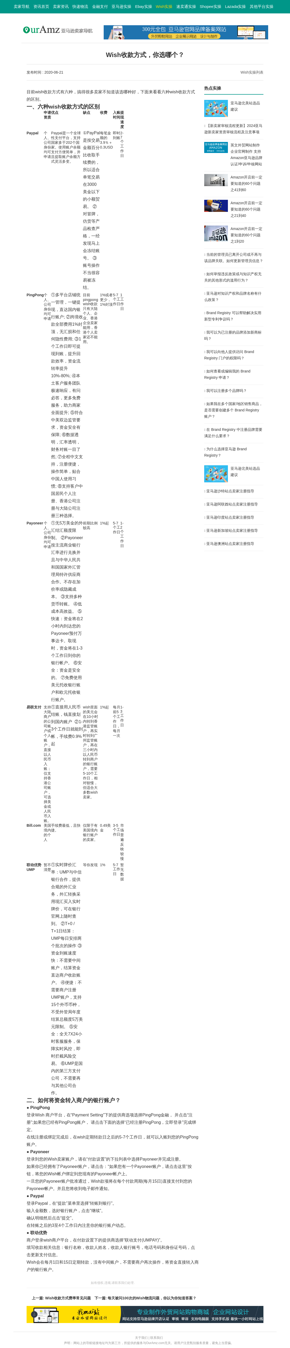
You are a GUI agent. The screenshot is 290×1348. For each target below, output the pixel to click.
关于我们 (141, 1338)
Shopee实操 (210, 6)
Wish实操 (164, 6)
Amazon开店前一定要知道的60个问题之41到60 (246, 183)
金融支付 (100, 6)
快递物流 (80, 6)
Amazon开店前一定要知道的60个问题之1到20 (246, 235)
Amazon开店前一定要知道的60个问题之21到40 (246, 209)
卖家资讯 (61, 6)
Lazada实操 (235, 6)
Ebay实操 (143, 6)
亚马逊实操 (121, 6)
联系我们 (156, 1338)
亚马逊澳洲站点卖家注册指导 (230, 544)
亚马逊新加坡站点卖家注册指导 (232, 530)
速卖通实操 (186, 6)
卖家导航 (21, 6)
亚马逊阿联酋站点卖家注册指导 (232, 504)
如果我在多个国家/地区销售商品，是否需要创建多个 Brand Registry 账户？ (233, 410)
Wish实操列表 (252, 72)
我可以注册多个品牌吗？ (226, 391)
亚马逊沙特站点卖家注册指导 (230, 491)
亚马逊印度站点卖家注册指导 (230, 517)
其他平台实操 (261, 6)
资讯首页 (41, 6)
